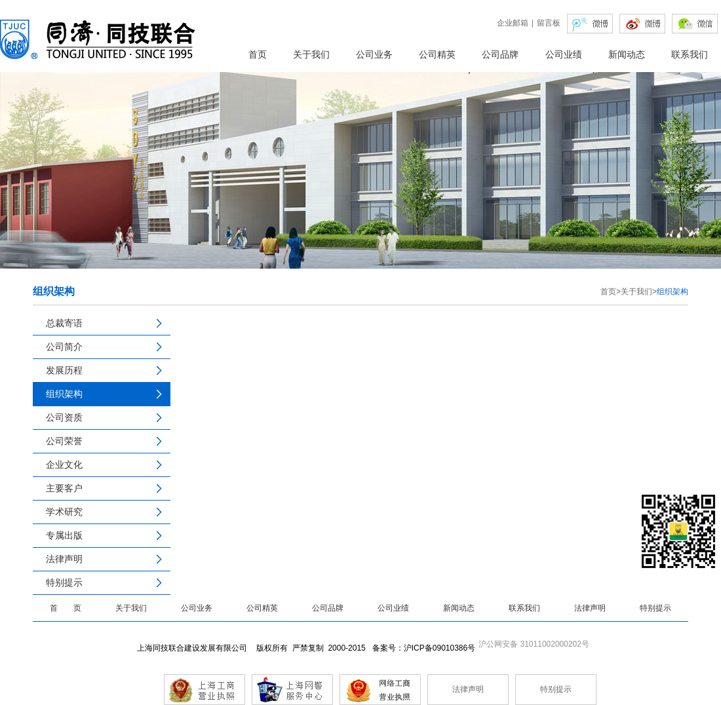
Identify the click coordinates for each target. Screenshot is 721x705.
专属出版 (64, 535)
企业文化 (64, 464)
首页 (257, 54)
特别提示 (64, 582)
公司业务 (374, 54)
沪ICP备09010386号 (439, 648)
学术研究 (64, 511)
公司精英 (437, 54)
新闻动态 (626, 54)
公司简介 (64, 346)
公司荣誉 (64, 441)
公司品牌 (500, 54)
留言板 (548, 23)
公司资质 (64, 417)
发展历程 (64, 370)
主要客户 (64, 488)
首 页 (65, 608)
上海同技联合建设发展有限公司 (194, 648)
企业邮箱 (512, 23)
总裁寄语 (64, 323)
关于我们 (311, 54)
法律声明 (64, 559)
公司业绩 (563, 54)
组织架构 (64, 394)
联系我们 (689, 54)
